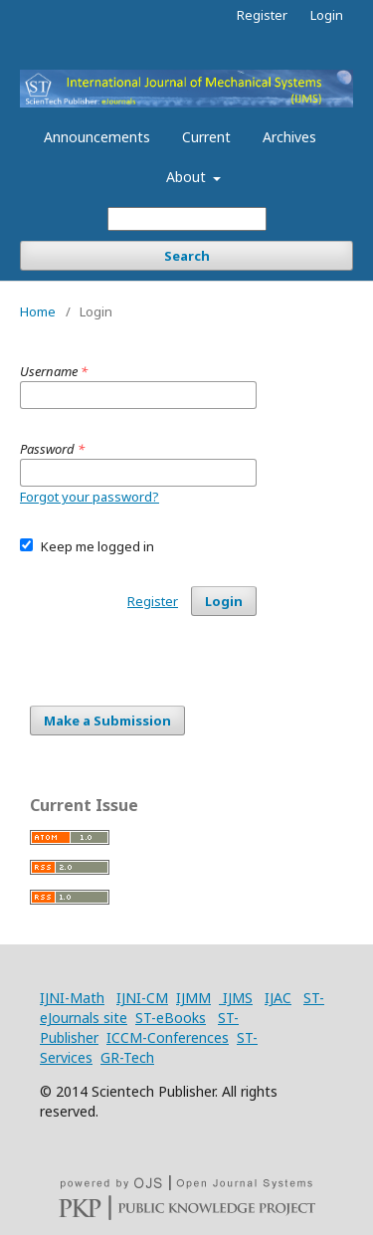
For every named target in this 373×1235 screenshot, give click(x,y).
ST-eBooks (170, 1017)
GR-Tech (127, 1057)
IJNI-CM (142, 997)
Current (206, 136)
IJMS (236, 997)
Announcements (97, 136)
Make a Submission (107, 720)
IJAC (278, 997)
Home (38, 311)
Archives (289, 136)
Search (187, 256)
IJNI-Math (72, 997)
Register (262, 15)
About (188, 176)
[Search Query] (187, 219)
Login (326, 15)
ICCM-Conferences (167, 1037)
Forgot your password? (89, 497)
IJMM (193, 997)
